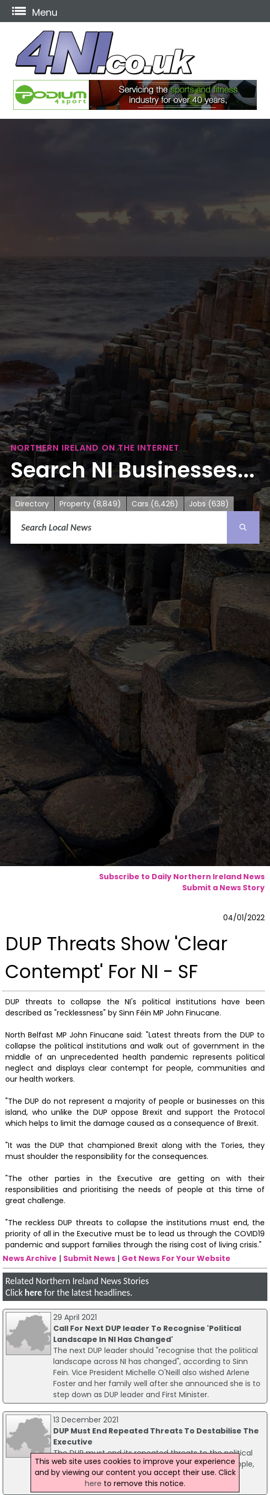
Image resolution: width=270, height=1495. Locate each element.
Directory (32, 504)
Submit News (89, 1258)
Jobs (209, 504)
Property (90, 504)
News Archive (30, 1258)
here (33, 1292)
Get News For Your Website (176, 1258)
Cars (155, 504)
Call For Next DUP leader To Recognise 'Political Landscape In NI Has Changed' (147, 1334)
